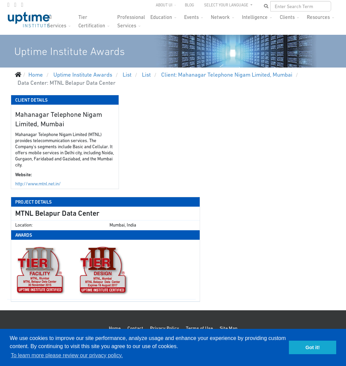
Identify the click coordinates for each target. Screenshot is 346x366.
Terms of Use (199, 328)
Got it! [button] (312, 347)
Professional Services (131, 19)
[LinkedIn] (22, 4)
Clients (287, 17)
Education (161, 17)
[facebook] (8, 4)
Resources (318, 17)
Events (191, 17)
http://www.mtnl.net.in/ (38, 183)
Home (115, 328)
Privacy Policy (164, 328)
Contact (135, 328)
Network (220, 17)
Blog (189, 5)
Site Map (229, 328)
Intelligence (255, 17)
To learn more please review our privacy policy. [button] (67, 355)
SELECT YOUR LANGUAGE (226, 5)
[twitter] (15, 4)
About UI (164, 5)
